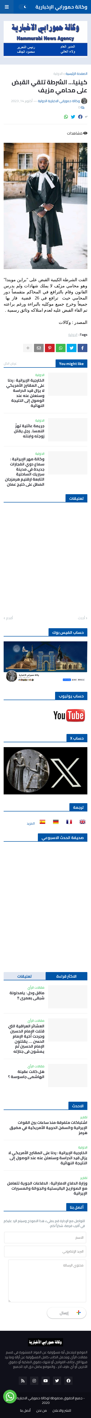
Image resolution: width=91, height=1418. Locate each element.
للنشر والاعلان (61, 1410)
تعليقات (24, 976)
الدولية (58, 73)
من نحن (41, 1410)
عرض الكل (10, 363)
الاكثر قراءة (66, 976)
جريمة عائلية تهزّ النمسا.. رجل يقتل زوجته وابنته (29, 430)
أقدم (9, 618)
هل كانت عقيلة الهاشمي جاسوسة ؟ (26, 1074)
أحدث (81, 618)
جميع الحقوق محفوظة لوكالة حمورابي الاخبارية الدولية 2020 (45, 1400)
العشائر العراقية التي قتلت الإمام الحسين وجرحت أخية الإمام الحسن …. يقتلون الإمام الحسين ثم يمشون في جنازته (26, 1038)
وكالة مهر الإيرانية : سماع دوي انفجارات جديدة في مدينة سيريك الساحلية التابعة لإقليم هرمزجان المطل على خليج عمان (24, 471)
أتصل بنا (25, 1410)
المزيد (31, 823)
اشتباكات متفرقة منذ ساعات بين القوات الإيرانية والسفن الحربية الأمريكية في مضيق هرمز (48, 1127)
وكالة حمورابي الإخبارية (61, 6)
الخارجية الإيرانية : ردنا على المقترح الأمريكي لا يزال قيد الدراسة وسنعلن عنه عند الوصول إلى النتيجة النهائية (25, 393)
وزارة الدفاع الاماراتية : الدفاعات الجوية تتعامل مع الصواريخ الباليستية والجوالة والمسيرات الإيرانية (47, 1188)
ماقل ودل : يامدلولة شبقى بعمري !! (26, 995)
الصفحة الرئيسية (76, 73)
